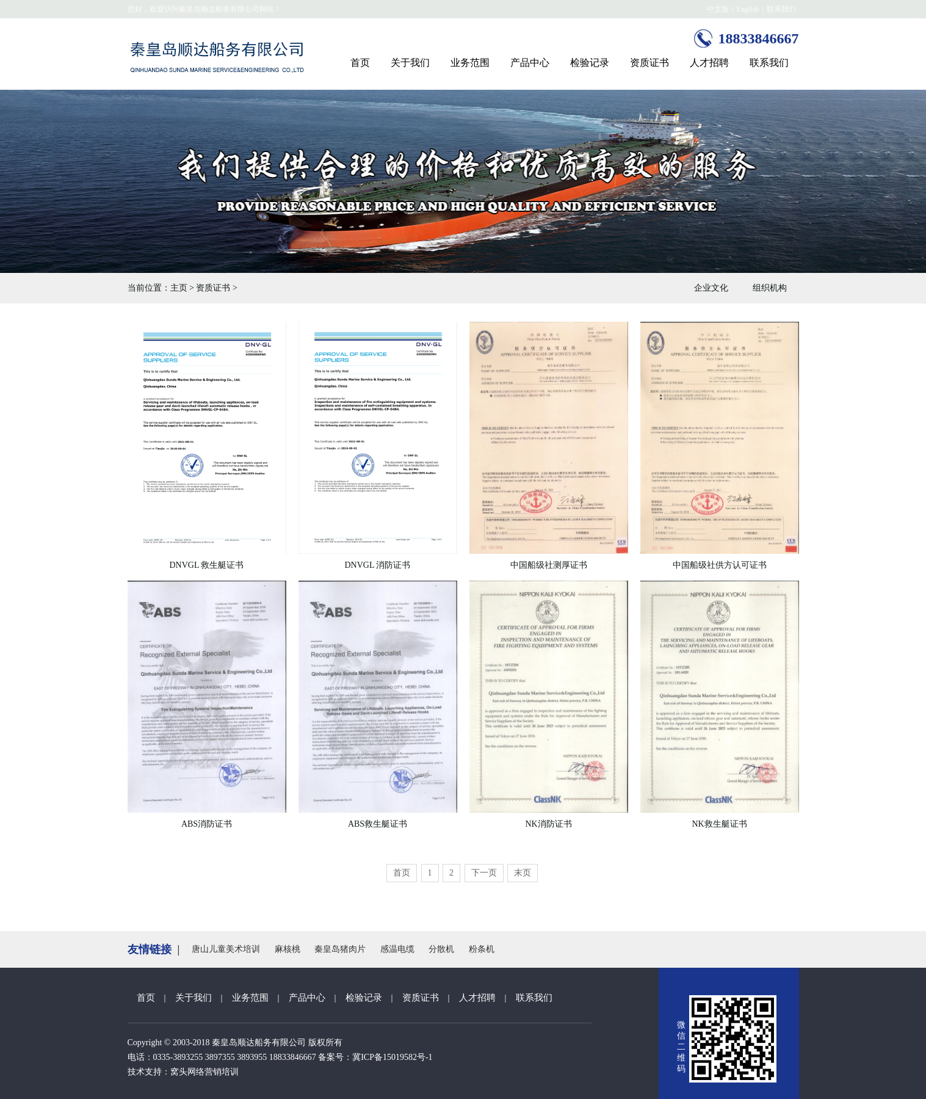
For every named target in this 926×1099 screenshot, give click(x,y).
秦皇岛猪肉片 (340, 949)
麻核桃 (287, 949)
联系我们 (781, 9)
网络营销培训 (213, 1071)
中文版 (718, 9)
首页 (360, 62)
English (747, 9)
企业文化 (711, 287)
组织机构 (770, 287)
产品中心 (529, 62)
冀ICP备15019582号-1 (392, 1057)
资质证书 (649, 62)
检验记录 (589, 62)
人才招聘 (709, 62)
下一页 (484, 872)
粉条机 (481, 949)
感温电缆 (397, 949)
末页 (522, 872)
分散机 (441, 949)
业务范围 (470, 62)
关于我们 (410, 62)
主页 (178, 287)
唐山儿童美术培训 (226, 949)
